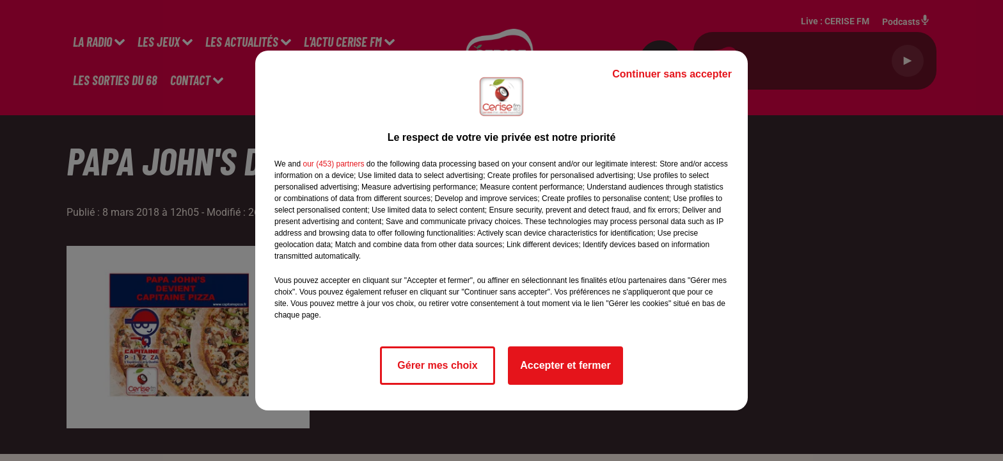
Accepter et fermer (565, 365)
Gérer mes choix (437, 365)
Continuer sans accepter (672, 74)
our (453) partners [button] (333, 163)
